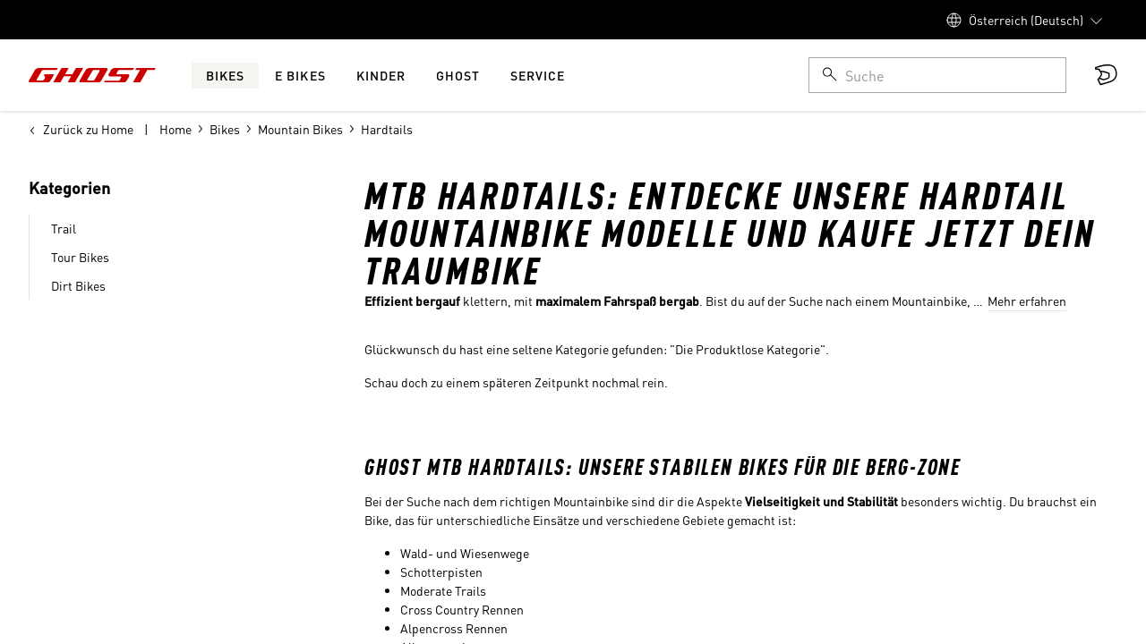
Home (175, 129)
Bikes (225, 129)
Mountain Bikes (300, 129)
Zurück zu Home (81, 129)
